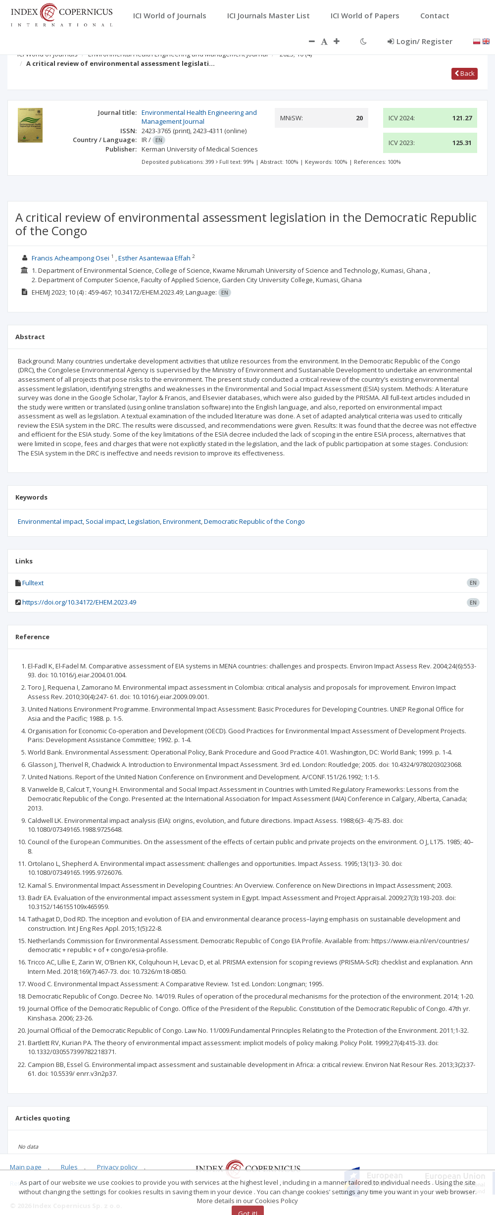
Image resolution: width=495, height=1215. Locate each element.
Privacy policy (117, 1167)
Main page (26, 1167)
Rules (69, 1167)
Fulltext (33, 582)
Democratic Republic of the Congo (254, 521)
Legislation (144, 521)
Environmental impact (50, 521)
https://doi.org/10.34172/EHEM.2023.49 (79, 602)
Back (464, 73)
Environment (182, 521)
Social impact (105, 521)
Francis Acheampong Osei (70, 257)
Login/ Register (420, 41)
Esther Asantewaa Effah (154, 257)
